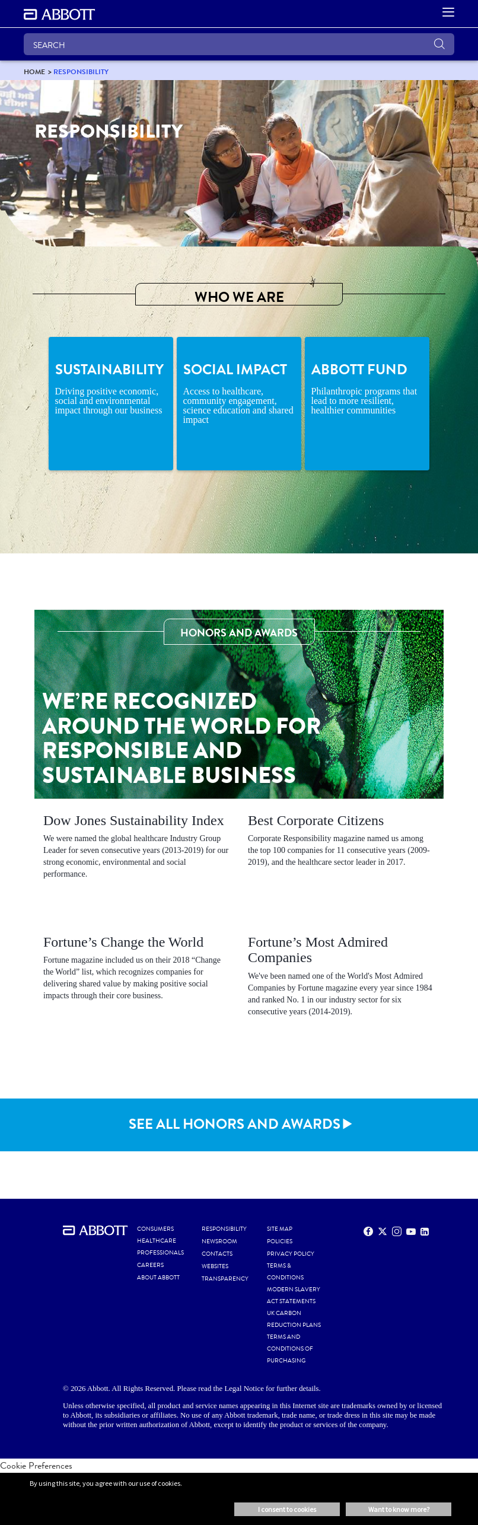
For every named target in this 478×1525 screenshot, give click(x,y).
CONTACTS (217, 1254)
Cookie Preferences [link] (36, 1465)
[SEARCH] (239, 44)
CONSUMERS (155, 1229)
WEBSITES (215, 1266)
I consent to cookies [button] (287, 1509)
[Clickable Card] (136, 849)
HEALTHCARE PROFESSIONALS (160, 1247)
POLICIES (279, 1241)
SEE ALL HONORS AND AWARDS (234, 1124)
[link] (34, 71)
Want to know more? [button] (398, 1509)
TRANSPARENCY (225, 1279)
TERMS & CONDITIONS (285, 1272)
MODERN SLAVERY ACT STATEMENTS (293, 1295)
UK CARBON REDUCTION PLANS (294, 1319)
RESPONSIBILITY (224, 1229)
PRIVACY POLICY (290, 1254)
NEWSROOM (219, 1241)
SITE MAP (279, 1229)
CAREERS (150, 1265)
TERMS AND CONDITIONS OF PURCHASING (290, 1349)
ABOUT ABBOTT (158, 1278)
